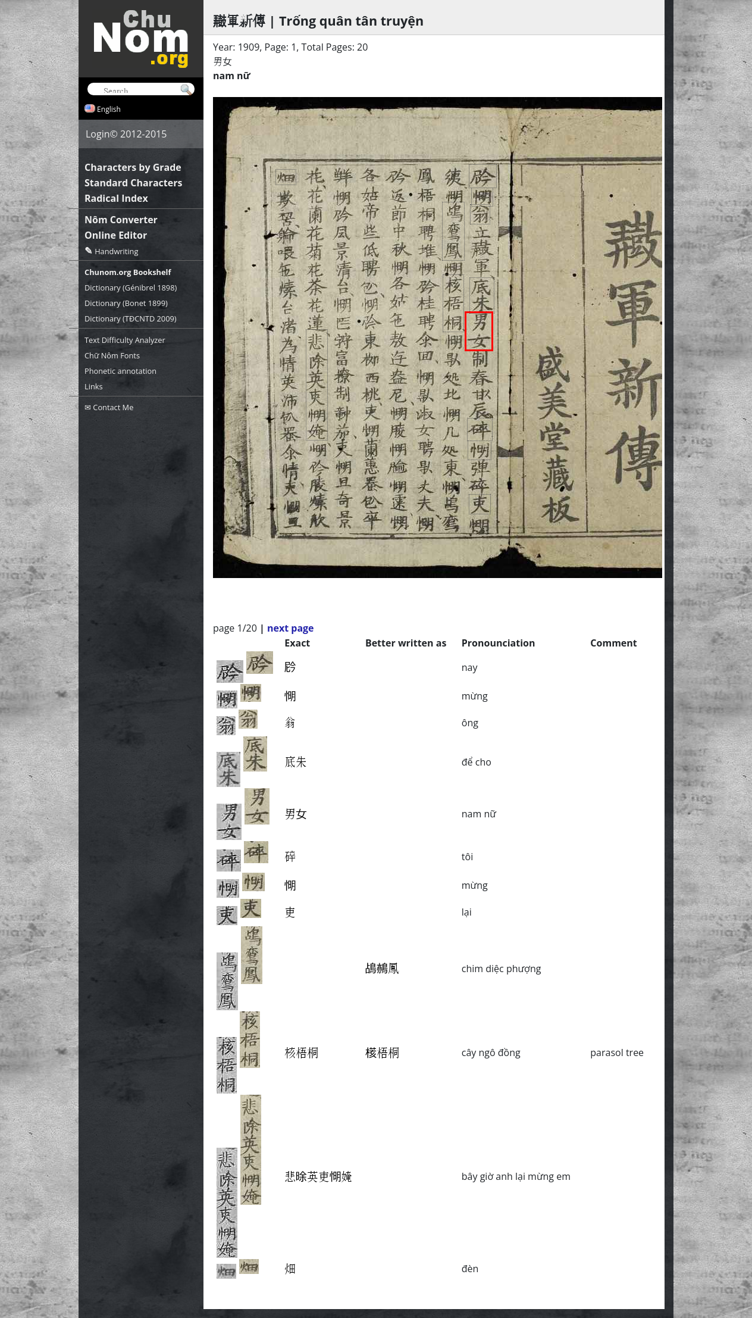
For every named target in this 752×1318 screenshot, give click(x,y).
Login (98, 133)
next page (290, 628)
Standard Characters (133, 182)
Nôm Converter (121, 219)
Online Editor (115, 235)
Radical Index (116, 198)
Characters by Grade (132, 167)
